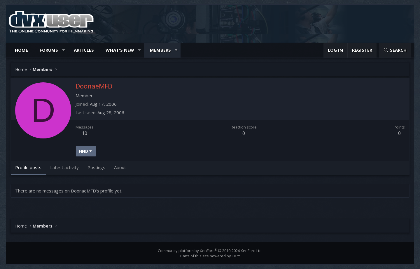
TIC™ (236, 255)
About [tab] (120, 167)
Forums (49, 50)
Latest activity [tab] (64, 167)
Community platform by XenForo (210, 250)
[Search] (395, 50)
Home (21, 50)
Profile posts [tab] (28, 167)
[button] (63, 50)
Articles (84, 50)
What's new (120, 50)
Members (160, 50)
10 (84, 133)
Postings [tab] (96, 167)
